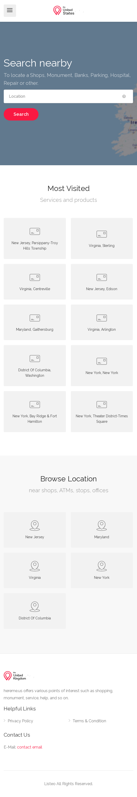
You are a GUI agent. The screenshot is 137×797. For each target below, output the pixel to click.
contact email (29, 747)
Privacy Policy (20, 721)
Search (21, 114)
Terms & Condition (89, 721)
